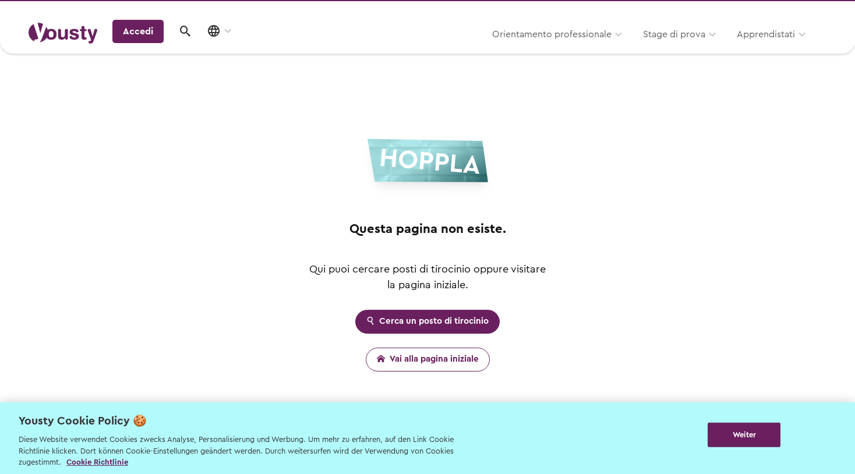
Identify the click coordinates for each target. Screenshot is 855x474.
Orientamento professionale (422, 50)
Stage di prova (545, 50)
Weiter (745, 437)
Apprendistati (636, 50)
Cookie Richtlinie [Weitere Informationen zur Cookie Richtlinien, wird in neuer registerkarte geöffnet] (97, 462)
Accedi (735, 49)
